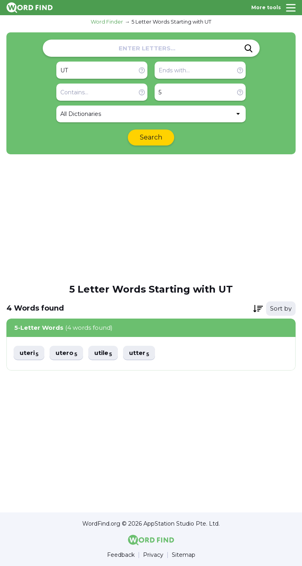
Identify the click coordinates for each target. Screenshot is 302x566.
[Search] (248, 48)
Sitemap (183, 555)
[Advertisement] (151, 218)
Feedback (121, 555)
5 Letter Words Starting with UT (171, 21)
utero (66, 353)
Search (151, 137)
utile (103, 353)
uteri (29, 353)
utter (139, 353)
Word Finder (107, 21)
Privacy (153, 555)
